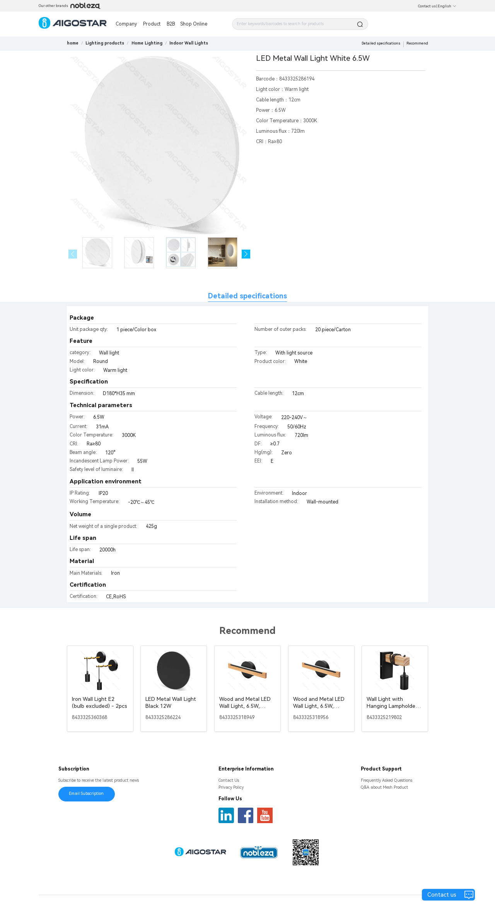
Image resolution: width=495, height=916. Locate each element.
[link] (104, 43)
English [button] (447, 6)
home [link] (73, 43)
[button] (246, 254)
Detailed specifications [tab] (247, 296)
